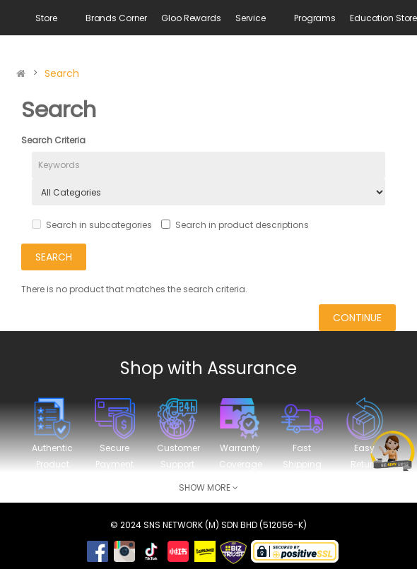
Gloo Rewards (191, 18)
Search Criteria (53, 140)
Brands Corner (116, 18)
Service (250, 18)
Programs (315, 18)
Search (62, 73)
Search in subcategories (92, 225)
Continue (357, 318)
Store (46, 18)
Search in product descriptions (235, 225)
